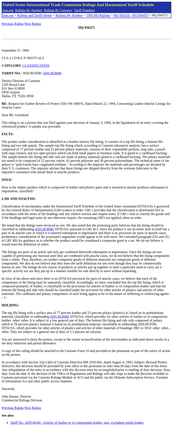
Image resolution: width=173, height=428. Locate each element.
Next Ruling (32, 24)
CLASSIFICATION (36, 65)
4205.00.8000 (52, 73)
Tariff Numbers (84, 10)
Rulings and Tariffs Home (34, 15)
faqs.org (8, 10)
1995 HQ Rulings (98, 15)
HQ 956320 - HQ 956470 (131, 15)
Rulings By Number (28, 10)
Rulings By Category (58, 10)
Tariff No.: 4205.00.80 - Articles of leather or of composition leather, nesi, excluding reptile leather (77, 422)
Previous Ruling (13, 24)
